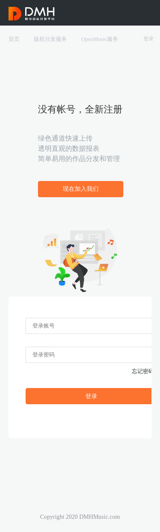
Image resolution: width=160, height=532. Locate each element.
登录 (148, 39)
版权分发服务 (50, 39)
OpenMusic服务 (100, 39)
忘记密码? (144, 371)
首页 (14, 39)
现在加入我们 (81, 189)
